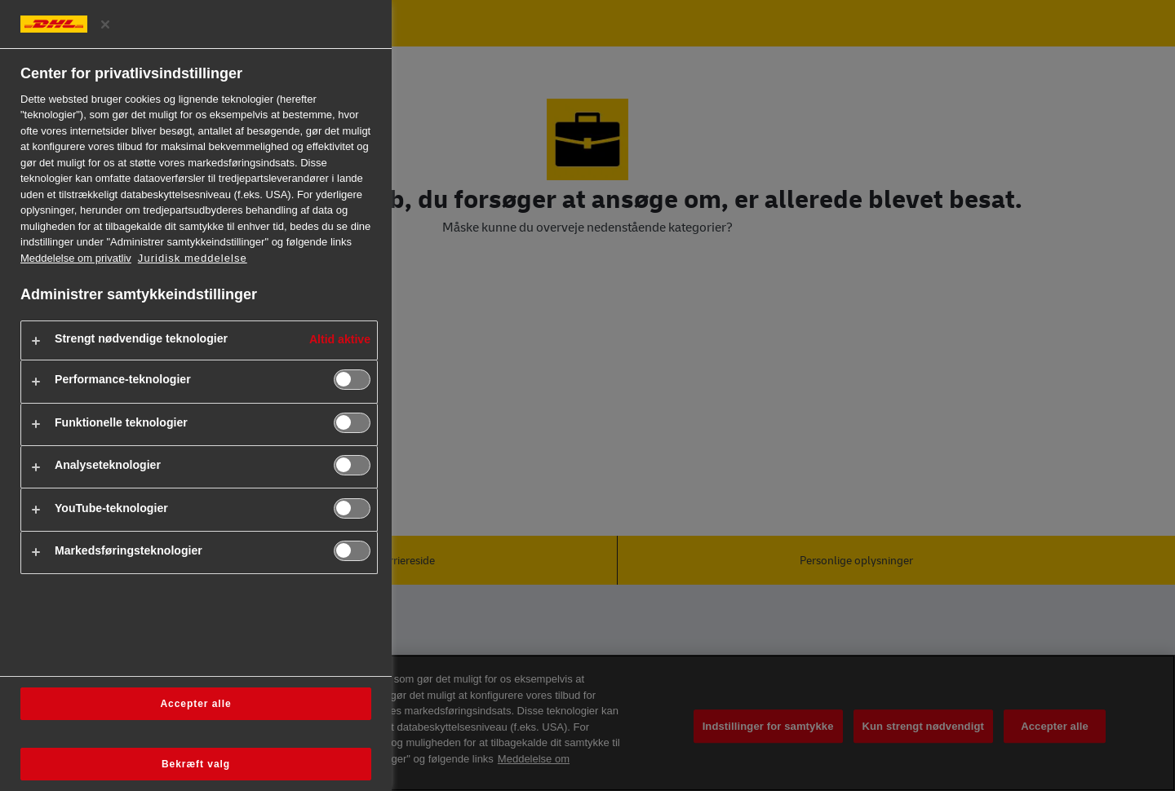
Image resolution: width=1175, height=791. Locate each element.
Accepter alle (195, 703)
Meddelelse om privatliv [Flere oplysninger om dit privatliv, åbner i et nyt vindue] (75, 258)
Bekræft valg (196, 764)
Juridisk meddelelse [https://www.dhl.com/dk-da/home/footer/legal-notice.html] (192, 258)
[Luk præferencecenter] (105, 24)
